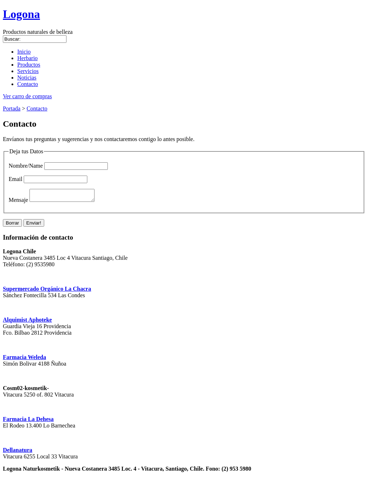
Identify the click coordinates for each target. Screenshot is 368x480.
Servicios (28, 71)
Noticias (26, 77)
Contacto (27, 84)
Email (15, 179)
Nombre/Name (26, 166)
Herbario (27, 58)
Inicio (24, 52)
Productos (28, 65)
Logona (21, 14)
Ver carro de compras (27, 96)
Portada (11, 108)
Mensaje (18, 202)
